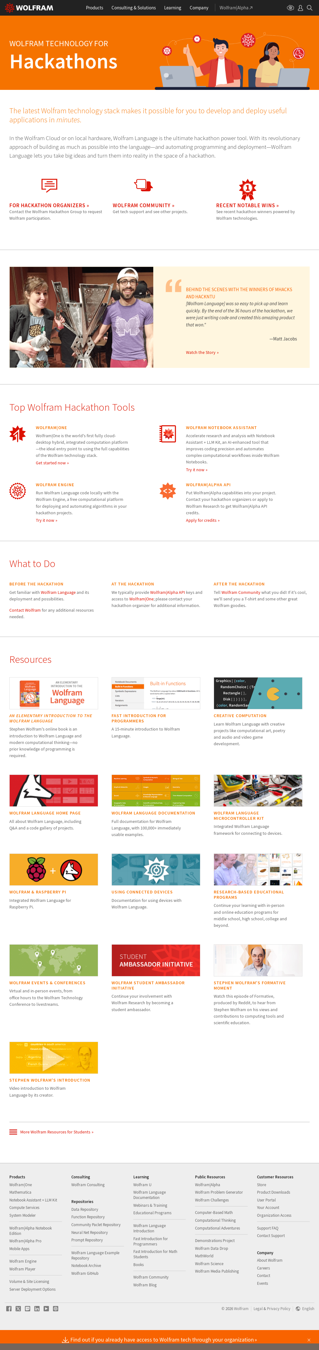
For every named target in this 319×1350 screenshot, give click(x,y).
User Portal (266, 1219)
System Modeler (22, 1235)
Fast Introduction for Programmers (150, 1261)
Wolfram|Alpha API (167, 592)
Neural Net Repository (89, 1252)
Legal (258, 1328)
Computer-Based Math (214, 1232)
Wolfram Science (209, 1283)
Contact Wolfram (25, 610)
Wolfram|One (141, 599)
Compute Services (24, 1227)
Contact (263, 1295)
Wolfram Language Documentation (149, 1214)
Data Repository (84, 1229)
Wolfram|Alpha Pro (25, 1260)
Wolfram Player (22, 1288)
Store (261, 1204)
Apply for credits (201, 520)
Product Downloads (273, 1212)
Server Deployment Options (32, 1309)
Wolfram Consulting (88, 1204)
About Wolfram (270, 1280)
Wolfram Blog (145, 1304)
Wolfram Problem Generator (219, 1212)
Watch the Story (201, 352)
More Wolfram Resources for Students (49, 1132)
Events (262, 1303)
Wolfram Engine (22, 1281)
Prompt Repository (87, 1259)
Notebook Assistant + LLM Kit (33, 1219)
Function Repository (88, 1236)
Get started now (51, 463)
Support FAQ (268, 1247)
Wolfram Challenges (212, 1219)
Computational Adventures (217, 1247)
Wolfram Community (240, 592)
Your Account (268, 1227)
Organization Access (274, 1235)
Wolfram (241, 1328)
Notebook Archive (86, 1285)
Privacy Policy (278, 1328)
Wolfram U (142, 1204)
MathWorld (204, 1275)
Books (138, 1284)
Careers (263, 1287)
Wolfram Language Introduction (149, 1248)
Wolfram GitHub (84, 1293)
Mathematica (20, 1212)
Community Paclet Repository (96, 1244)
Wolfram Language (58, 592)
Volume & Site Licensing (29, 1301)
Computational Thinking (215, 1240)
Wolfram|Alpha (207, 1204)
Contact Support (271, 1255)
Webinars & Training (150, 1225)
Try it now (195, 469)
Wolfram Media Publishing (217, 1291)
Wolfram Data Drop (211, 1268)
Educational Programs (152, 1232)
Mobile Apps (19, 1268)
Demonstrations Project (215, 1260)
